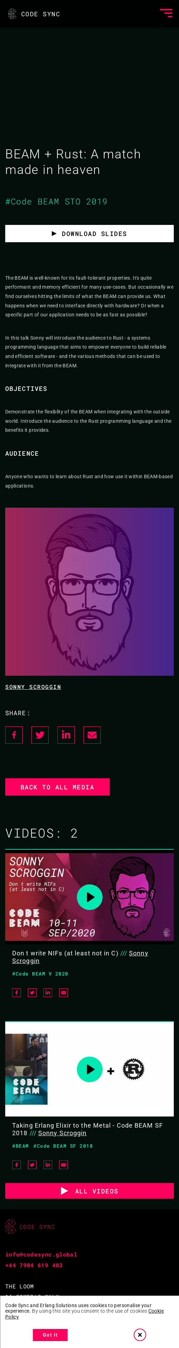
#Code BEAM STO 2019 (56, 201)
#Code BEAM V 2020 (40, 973)
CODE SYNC (33, 14)
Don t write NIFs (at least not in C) (65, 953)
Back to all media (58, 787)
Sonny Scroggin (33, 686)
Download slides (94, 233)
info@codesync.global (41, 1254)
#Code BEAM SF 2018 (63, 1146)
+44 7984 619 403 (34, 1265)
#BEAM (20, 1146)
